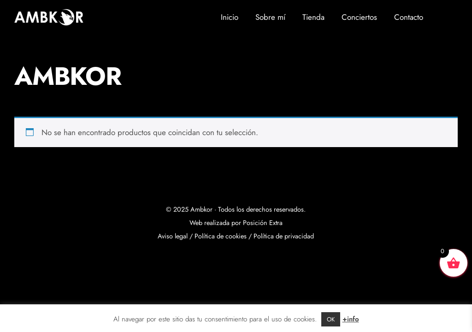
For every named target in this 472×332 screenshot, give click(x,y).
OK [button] (331, 319)
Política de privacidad (284, 236)
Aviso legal (173, 236)
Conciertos (359, 17)
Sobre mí (270, 17)
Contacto (408, 17)
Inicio (229, 17)
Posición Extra (263, 222)
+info (350, 319)
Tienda (313, 17)
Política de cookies (221, 236)
